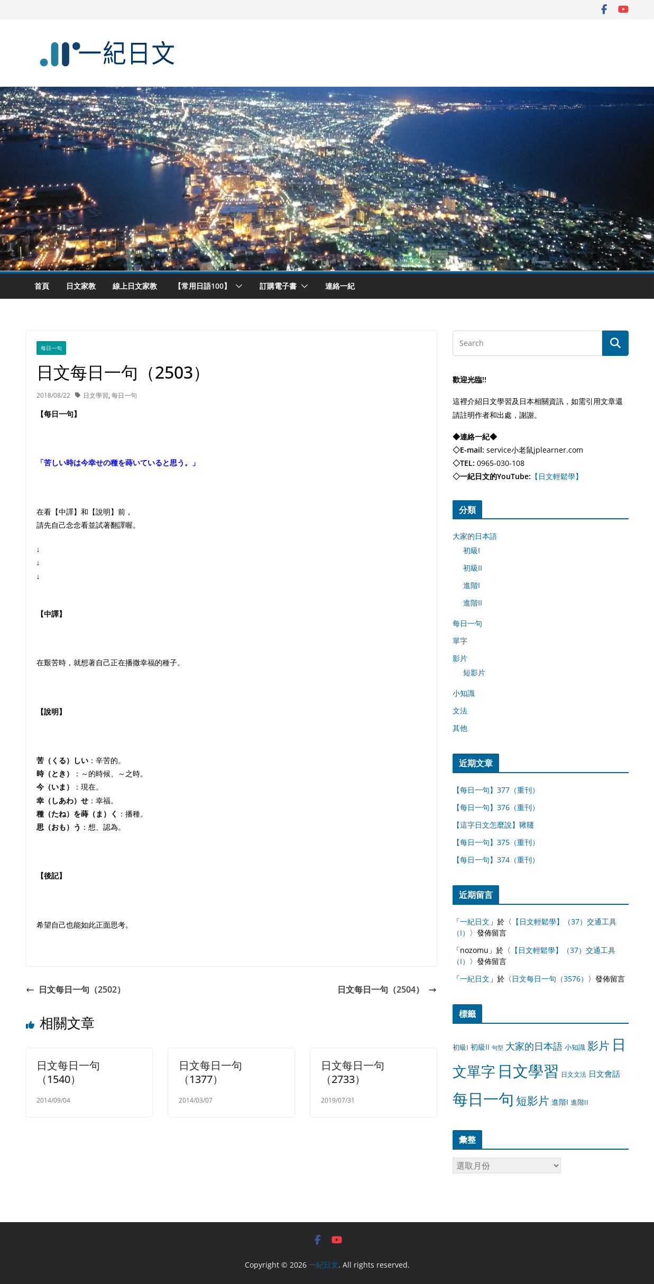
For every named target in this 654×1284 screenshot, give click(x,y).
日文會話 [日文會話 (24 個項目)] (604, 1073)
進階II (472, 603)
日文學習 (95, 395)
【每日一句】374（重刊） (496, 860)
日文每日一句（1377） (210, 1072)
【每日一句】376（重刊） (496, 807)
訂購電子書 (278, 286)
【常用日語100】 (202, 286)
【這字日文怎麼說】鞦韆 (493, 825)
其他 (460, 728)
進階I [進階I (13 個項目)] (559, 1102)
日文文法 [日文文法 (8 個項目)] (573, 1074)
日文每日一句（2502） (75, 989)
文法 (460, 710)
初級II (472, 568)
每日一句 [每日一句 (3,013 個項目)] (483, 1098)
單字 (460, 641)
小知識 (464, 693)
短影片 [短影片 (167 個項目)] (532, 1100)
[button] (237, 286)
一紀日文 (475, 921)
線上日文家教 (135, 286)
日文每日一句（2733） (352, 1072)
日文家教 (81, 286)
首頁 (41, 286)
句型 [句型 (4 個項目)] (497, 1047)
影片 (460, 658)
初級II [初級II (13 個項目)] (480, 1047)
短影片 (474, 672)
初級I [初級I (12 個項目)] (460, 1047)
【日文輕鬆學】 (557, 476)
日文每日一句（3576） (550, 979)
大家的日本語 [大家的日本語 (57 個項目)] (534, 1046)
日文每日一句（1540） (68, 1072)
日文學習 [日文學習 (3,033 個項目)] (528, 1070)
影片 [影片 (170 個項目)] (598, 1045)
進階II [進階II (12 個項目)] (579, 1102)
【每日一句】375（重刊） (496, 842)
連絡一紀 (340, 286)
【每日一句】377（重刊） (496, 790)
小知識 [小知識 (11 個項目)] (575, 1047)
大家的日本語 (475, 536)
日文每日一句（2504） (387, 989)
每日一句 (51, 348)
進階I (471, 585)
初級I (471, 550)
